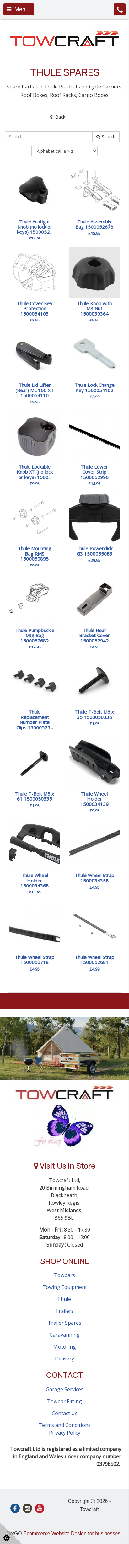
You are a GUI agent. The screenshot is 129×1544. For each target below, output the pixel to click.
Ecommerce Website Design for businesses (71, 1533)
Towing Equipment (64, 1287)
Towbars (64, 1275)
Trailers (64, 1310)
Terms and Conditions (65, 1425)
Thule (64, 1299)
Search (106, 137)
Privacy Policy (64, 1432)
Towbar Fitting (64, 1401)
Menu (18, 9)
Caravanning (65, 1334)
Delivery (64, 1358)
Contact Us (65, 1413)
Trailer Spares (64, 1322)
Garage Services (64, 1389)
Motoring (64, 1346)
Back (57, 117)
